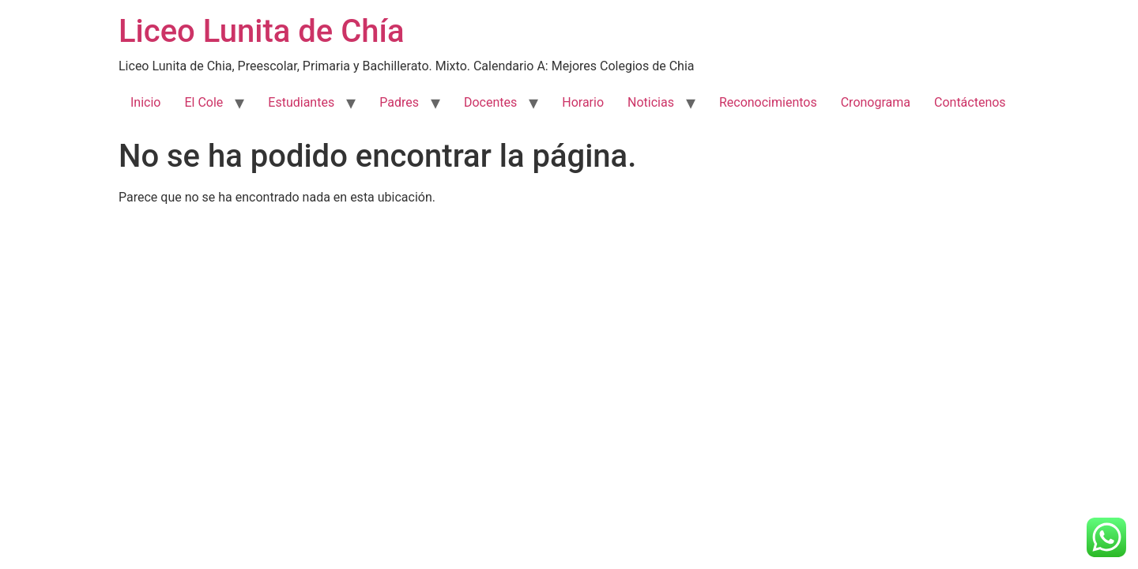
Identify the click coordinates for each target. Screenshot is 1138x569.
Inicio (145, 102)
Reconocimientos (768, 102)
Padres (399, 102)
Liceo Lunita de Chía (262, 31)
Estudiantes (301, 102)
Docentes (490, 102)
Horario (583, 102)
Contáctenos (970, 102)
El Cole (203, 102)
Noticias (650, 102)
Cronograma (875, 102)
